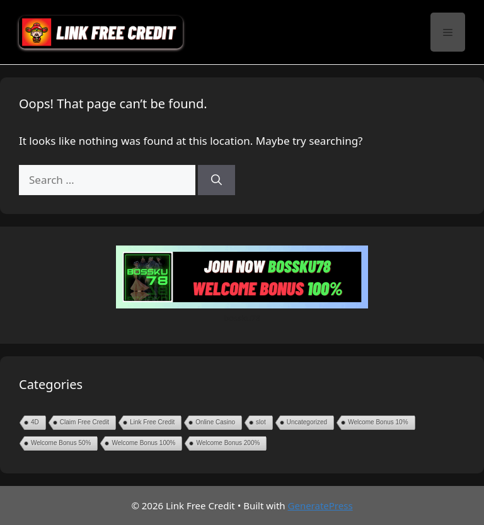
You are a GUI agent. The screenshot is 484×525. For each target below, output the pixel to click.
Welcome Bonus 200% (228, 442)
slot (261, 422)
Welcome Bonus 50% (61, 442)
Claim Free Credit (84, 422)
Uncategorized (307, 422)
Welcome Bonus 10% (378, 422)
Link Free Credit (152, 422)
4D (35, 422)
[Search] (216, 180)
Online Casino (215, 422)
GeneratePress (320, 505)
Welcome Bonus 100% (143, 442)
